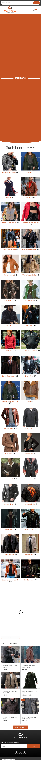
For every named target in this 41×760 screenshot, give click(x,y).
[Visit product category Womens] (30, 188)
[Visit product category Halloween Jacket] (30, 495)
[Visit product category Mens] (30, 392)
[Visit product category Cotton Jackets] (10, 545)
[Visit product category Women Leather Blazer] (30, 240)
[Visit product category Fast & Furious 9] (30, 520)
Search (36, 3)
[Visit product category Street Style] (30, 367)
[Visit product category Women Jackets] (10, 266)
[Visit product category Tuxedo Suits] (30, 316)
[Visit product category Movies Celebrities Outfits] (10, 393)
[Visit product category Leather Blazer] (10, 495)
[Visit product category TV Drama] (10, 316)
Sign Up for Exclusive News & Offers (10, 742)
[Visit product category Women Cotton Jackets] (30, 266)
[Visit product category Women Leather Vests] (10, 213)
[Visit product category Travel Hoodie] (10, 341)
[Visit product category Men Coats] (10, 444)
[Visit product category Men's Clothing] (10, 419)
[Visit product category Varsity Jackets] (30, 291)
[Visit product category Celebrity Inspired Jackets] (10, 571)
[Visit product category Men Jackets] (30, 419)
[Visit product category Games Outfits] (10, 520)
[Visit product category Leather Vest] (30, 444)
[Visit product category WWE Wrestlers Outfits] (10, 163)
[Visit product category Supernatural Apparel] (10, 367)
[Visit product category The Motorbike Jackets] (30, 341)
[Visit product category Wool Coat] (30, 163)
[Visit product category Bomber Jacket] (30, 570)
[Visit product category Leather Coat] (30, 469)
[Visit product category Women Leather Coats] (10, 240)
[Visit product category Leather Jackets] (10, 469)
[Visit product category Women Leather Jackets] (30, 214)
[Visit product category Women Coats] (10, 291)
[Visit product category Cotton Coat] (30, 545)
